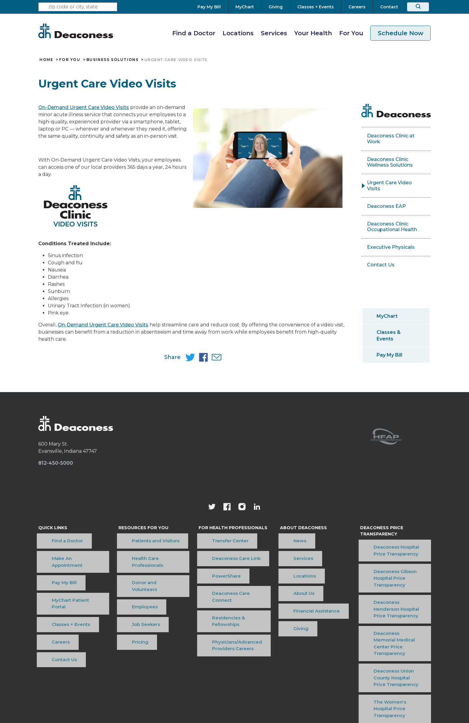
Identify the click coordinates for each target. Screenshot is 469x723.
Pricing (127, 582)
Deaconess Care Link (223, 546)
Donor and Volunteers (144, 555)
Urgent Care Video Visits (389, 185)
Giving (286, 582)
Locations (238, 33)
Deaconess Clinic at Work (391, 139)
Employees (131, 564)
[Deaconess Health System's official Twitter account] (212, 507)
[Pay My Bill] (212, 7)
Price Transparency (207, 659)
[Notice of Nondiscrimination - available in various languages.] (234, 675)
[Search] (418, 7)
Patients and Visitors (142, 537)
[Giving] (275, 7)
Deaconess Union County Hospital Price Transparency (392, 610)
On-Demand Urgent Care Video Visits (83, 107)
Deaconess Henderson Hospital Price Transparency (392, 578)
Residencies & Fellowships (230, 573)
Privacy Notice (257, 659)
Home (46, 60)
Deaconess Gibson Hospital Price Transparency (391, 562)
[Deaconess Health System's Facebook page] (227, 507)
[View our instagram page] (242, 507)
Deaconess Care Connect (228, 564)
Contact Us (381, 265)
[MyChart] (244, 7)
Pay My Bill (389, 355)
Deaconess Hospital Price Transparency (389, 546)
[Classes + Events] (315, 7)
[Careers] (357, 7)
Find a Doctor (193, 33)
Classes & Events (389, 335)
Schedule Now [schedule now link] (400, 33)
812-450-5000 (55, 463)
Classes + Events (57, 573)
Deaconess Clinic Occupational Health (392, 227)
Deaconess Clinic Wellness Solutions (390, 162)
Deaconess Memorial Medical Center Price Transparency (394, 594)
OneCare (295, 659)
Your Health (313, 33)
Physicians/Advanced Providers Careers (224, 585)
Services (274, 33)
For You (351, 33)
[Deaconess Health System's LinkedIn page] (257, 507)
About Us (289, 564)
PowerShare (213, 555)
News (285, 537)
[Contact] (389, 7)
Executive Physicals (391, 247)
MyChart (387, 316)
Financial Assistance (302, 573)
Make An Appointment (64, 546)
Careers (47, 582)
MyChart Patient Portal (64, 564)
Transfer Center (217, 537)
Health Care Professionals (148, 546)
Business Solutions (112, 60)
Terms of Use (158, 659)
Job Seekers (133, 573)
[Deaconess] (75, 31)
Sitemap (326, 659)
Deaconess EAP (386, 206)
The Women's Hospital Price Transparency (392, 625)
